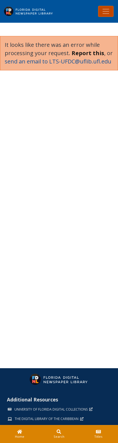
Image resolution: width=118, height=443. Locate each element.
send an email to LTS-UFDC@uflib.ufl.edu (58, 61)
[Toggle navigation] (106, 11)
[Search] (58, 434)
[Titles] (98, 434)
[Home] (19, 434)
